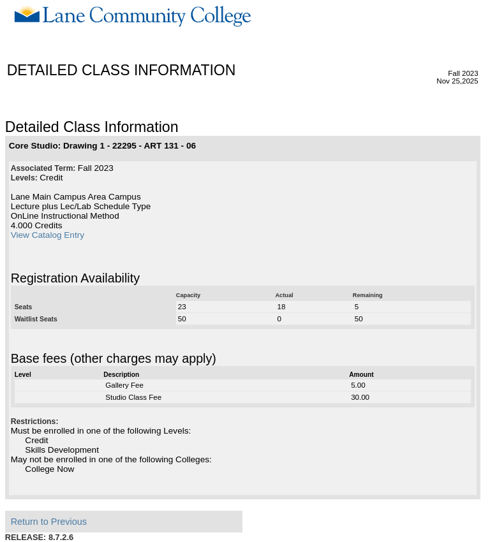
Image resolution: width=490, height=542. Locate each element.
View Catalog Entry (47, 235)
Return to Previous (49, 521)
